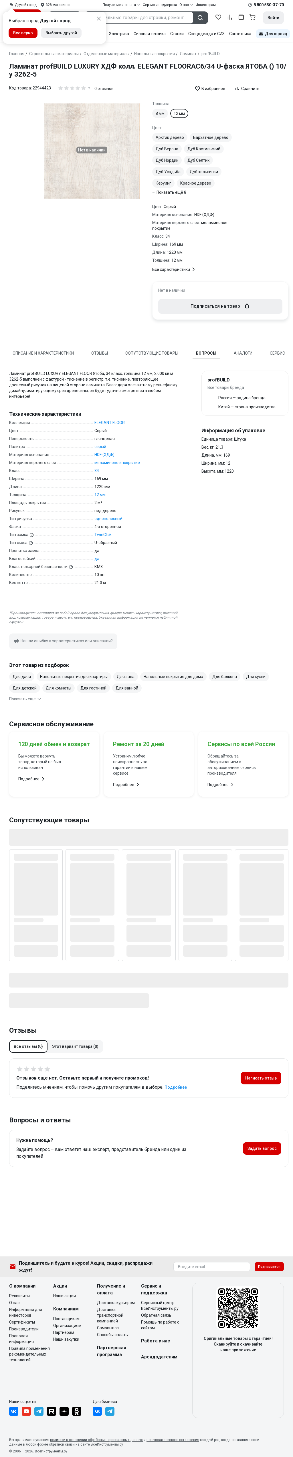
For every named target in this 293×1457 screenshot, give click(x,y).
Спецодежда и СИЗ (206, 33)
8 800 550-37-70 (269, 5)
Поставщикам (66, 1318)
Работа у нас (155, 1341)
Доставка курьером (116, 1302)
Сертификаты (22, 1322)
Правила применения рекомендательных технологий (29, 1354)
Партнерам (63, 1332)
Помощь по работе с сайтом (160, 1325)
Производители (24, 1329)
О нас (14, 1302)
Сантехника (240, 33)
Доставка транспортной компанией (110, 1315)
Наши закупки (66, 1339)
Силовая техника (150, 33)
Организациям (67, 1325)
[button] (28, 1046)
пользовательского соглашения (172, 1440)
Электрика (119, 33)
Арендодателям (159, 1357)
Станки (177, 33)
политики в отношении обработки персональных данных (96, 1440)
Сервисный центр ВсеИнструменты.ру (160, 1305)
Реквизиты (19, 1296)
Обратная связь (156, 1315)
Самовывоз (108, 1328)
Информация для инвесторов (25, 1312)
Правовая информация (21, 1339)
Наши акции (64, 1296)
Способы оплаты (112, 1334)
